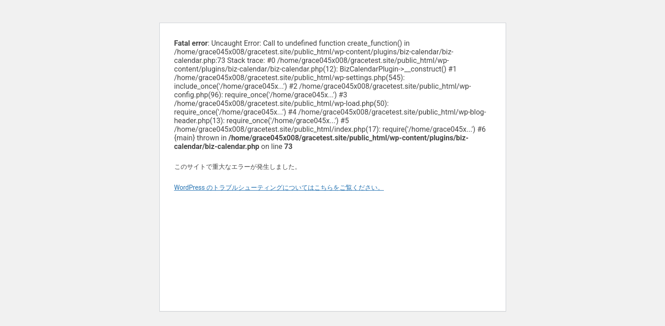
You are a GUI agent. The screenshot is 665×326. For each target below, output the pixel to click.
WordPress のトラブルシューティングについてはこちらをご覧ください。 (279, 187)
